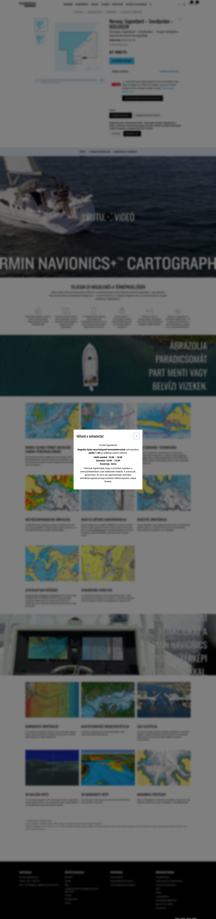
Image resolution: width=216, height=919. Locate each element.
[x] (136, 436)
